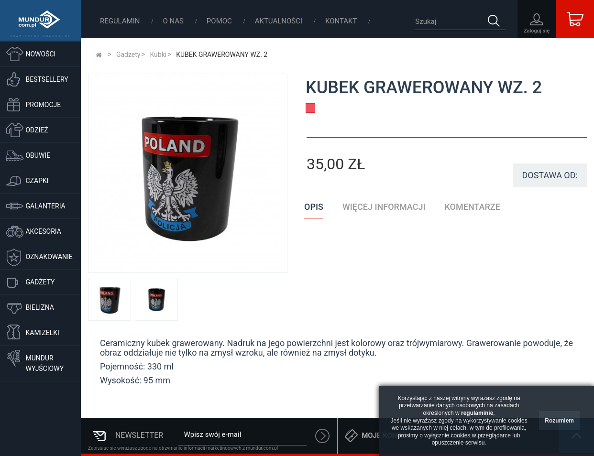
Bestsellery (46, 79)
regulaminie (477, 413)
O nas (174, 21)
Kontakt (341, 21)
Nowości (40, 54)
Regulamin (121, 21)
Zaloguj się (537, 31)
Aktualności (279, 21)
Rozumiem (559, 420)
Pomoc (220, 21)
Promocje (43, 105)
